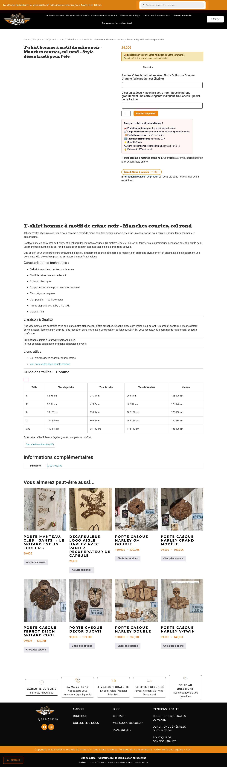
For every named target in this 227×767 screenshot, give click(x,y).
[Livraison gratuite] (113, 680)
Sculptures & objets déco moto (48, 39)
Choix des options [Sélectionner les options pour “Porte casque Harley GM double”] (128, 558)
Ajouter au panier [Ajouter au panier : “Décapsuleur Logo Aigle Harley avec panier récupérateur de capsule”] (81, 569)
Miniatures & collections (156, 15)
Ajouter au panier (145, 113)
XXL (60, 465)
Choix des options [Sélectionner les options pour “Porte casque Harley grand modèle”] (173, 558)
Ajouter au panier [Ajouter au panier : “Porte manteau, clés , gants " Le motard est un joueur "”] (36, 562)
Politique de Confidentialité (135, 749)
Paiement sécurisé (149, 687)
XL (56, 465)
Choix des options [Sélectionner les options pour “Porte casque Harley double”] (128, 645)
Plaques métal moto (77, 15)
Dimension (148, 67)
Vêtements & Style (129, 15)
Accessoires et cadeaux (104, 15)
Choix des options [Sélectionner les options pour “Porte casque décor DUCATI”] (82, 645)
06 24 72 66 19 (78, 687)
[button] (141, 172)
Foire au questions (185, 687)
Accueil (27, 39)
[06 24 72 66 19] (77, 680)
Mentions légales (172, 749)
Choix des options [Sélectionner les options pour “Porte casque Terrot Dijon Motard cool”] (36, 649)
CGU (157, 749)
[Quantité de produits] (126, 113)
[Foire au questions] (185, 678)
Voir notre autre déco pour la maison (50, 364)
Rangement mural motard (117, 23)
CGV (189, 749)
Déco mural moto (182, 15)
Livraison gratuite (113, 687)
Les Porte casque (54, 15)
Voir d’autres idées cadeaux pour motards (53, 357)
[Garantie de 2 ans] (41, 682)
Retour (13, 760)
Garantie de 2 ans (41, 689)
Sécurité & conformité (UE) (40, 444)
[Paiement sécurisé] (149, 680)
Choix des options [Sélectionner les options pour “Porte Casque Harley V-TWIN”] (173, 645)
